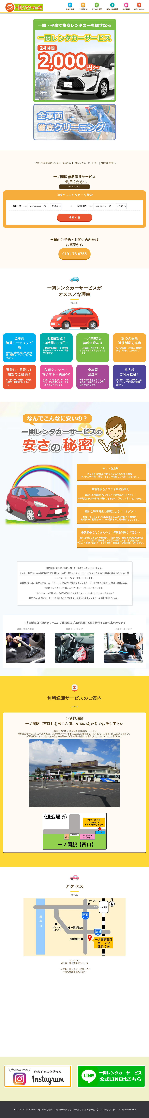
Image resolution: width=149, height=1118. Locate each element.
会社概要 (126, 6)
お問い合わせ (139, 6)
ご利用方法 (83, 6)
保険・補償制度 (112, 6)
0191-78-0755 (74, 251)
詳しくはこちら (74, 184)
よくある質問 (97, 6)
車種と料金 (70, 6)
